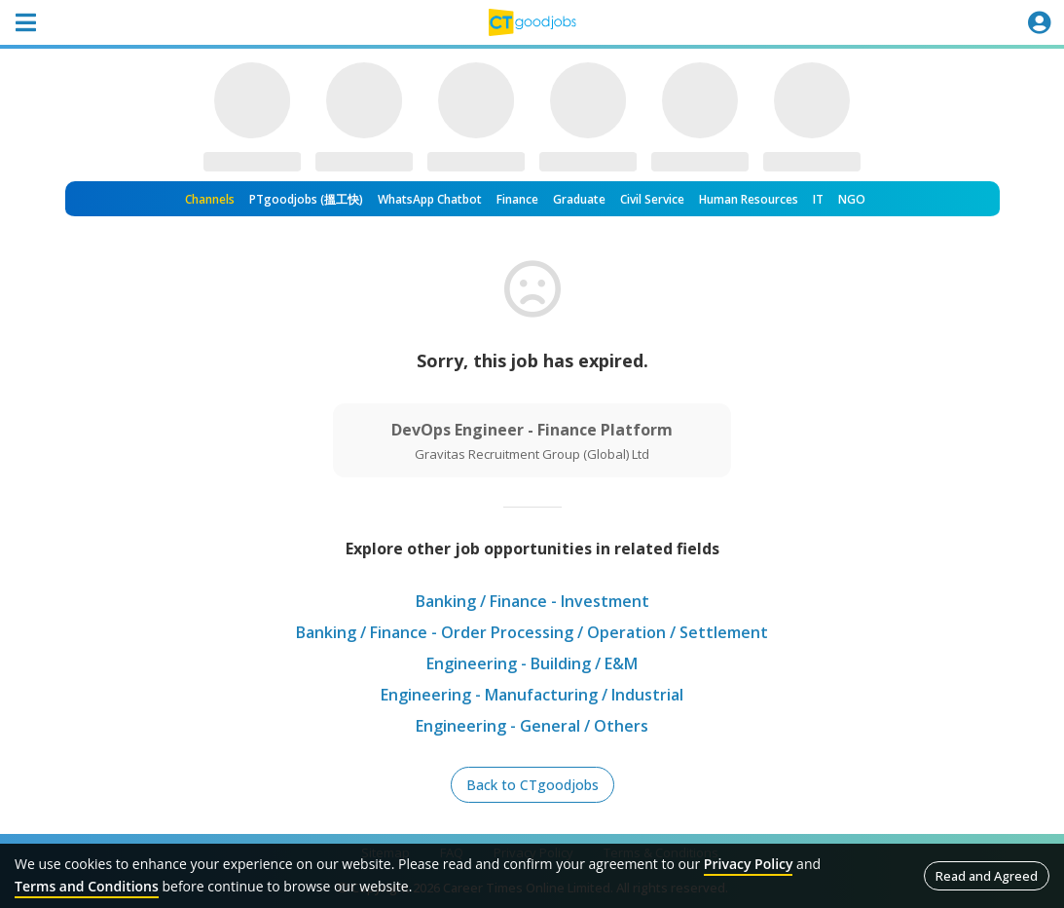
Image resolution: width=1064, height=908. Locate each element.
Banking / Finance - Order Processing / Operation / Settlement (532, 632)
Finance (517, 199)
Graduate (579, 199)
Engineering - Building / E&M (532, 663)
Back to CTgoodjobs (532, 785)
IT (818, 199)
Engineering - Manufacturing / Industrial (532, 694)
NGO (851, 199)
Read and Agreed (987, 876)
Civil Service (652, 199)
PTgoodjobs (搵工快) (306, 199)
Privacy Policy (748, 863)
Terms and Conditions (87, 886)
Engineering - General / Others (532, 726)
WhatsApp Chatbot (430, 199)
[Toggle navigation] (25, 22)
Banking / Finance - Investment (532, 601)
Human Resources (748, 199)
